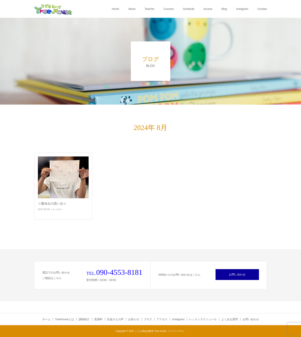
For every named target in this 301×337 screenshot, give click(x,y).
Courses (168, 8)
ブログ (148, 319)
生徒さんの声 (115, 319)
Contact (262, 8)
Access (207, 8)
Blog (224, 8)
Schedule (188, 8)
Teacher (150, 8)
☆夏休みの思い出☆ (52, 203)
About (132, 8)
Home (115, 8)
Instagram (242, 8)
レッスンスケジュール (203, 319)
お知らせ (133, 319)
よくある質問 (229, 319)
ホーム (46, 319)
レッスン (57, 209)
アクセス (162, 319)
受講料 (98, 319)
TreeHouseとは (64, 319)
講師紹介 (84, 319)
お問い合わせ (237, 274)
